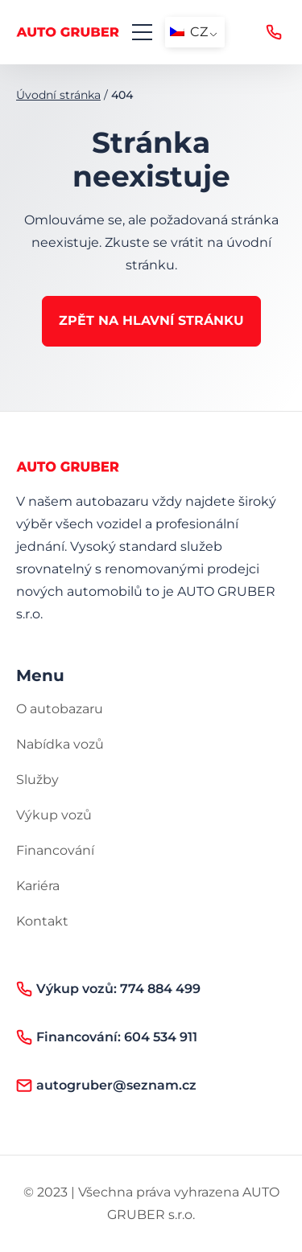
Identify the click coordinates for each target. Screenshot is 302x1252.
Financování (55, 850)
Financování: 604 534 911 (106, 1037)
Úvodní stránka (58, 95)
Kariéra (38, 885)
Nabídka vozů (60, 744)
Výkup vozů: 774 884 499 (274, 32)
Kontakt (42, 921)
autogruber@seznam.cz (106, 1086)
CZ (189, 31)
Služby (37, 779)
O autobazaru (59, 708)
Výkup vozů (54, 815)
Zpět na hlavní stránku (151, 320)
